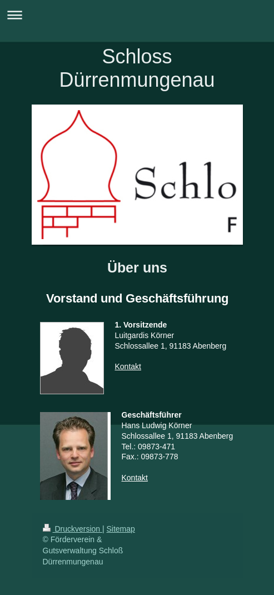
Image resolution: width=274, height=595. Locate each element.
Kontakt (128, 366)
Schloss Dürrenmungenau (137, 68)
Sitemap (121, 528)
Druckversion (72, 528)
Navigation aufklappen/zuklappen (137, 15)
